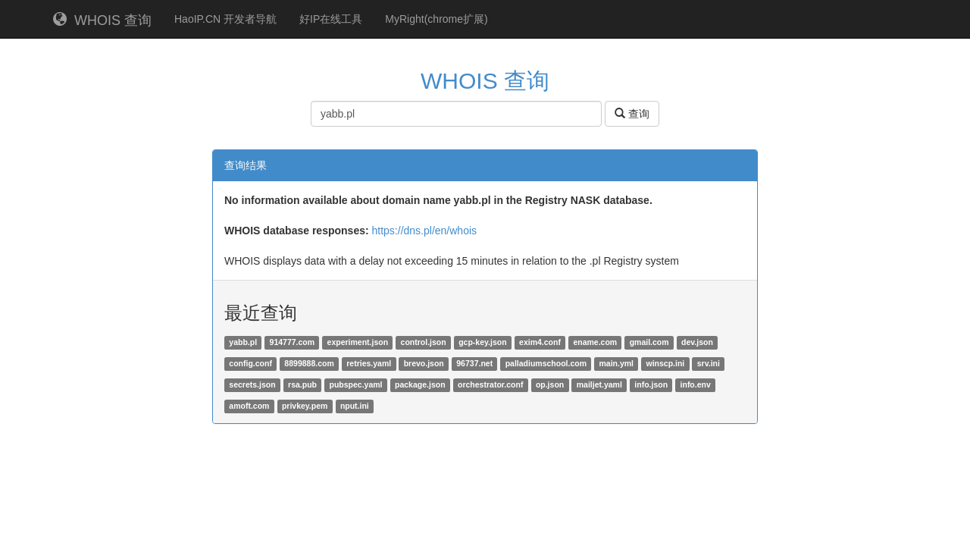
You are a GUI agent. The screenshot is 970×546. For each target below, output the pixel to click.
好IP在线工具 (330, 19)
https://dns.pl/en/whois (424, 230)
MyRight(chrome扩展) (436, 19)
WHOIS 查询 (102, 20)
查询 (632, 114)
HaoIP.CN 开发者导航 (225, 19)
